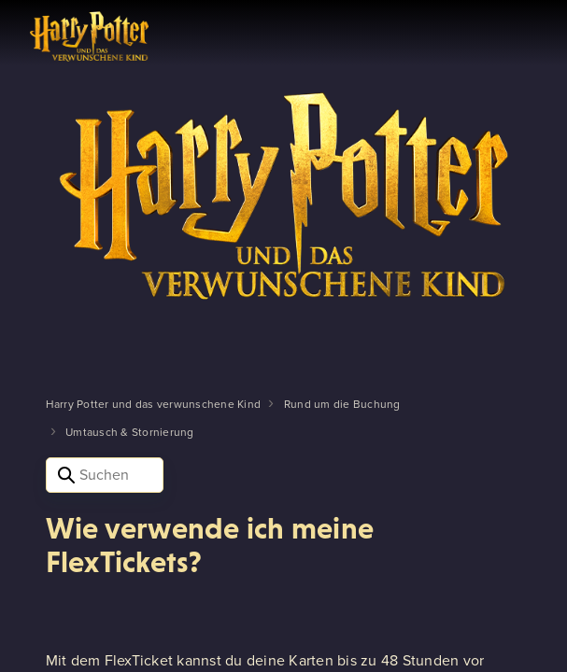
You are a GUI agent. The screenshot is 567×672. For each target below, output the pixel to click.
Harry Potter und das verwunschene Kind (154, 404)
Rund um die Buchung (342, 404)
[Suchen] (105, 475)
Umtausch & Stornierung (129, 432)
